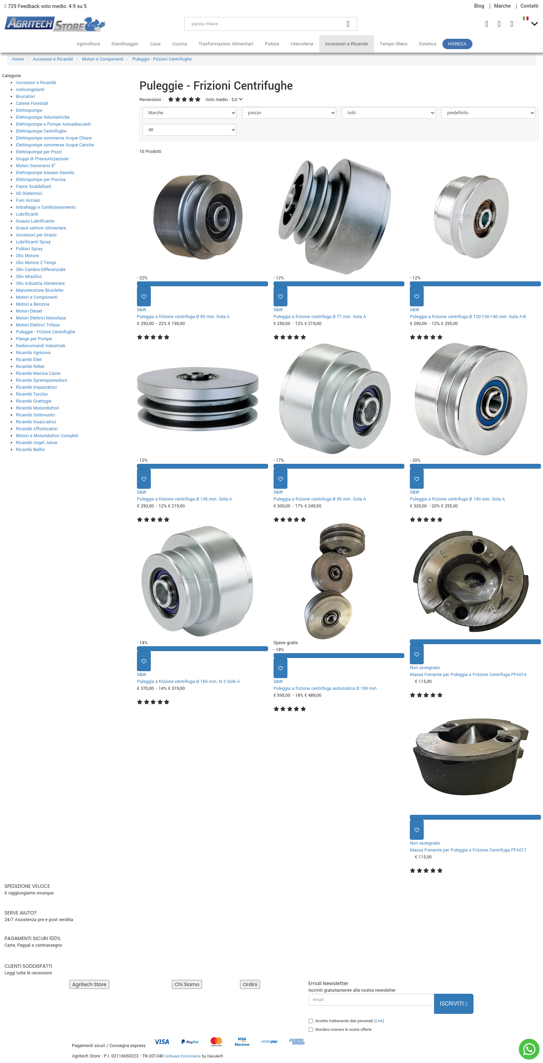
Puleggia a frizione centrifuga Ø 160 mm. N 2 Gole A (188, 681)
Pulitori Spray (29, 249)
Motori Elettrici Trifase (38, 325)
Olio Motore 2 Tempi (36, 263)
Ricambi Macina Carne (38, 373)
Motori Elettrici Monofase (41, 318)
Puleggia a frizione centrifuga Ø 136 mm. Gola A (184, 499)
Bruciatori (25, 96)
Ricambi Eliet (29, 360)
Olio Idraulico (29, 276)
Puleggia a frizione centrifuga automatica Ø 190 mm (325, 688)
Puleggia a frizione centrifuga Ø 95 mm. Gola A (320, 499)
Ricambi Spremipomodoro (41, 380)
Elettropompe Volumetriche (43, 117)
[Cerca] (348, 24)
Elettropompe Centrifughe (41, 131)
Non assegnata (425, 668)
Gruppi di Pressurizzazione (42, 159)
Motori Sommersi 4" (36, 166)
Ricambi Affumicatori (37, 429)
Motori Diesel (29, 311)
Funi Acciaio (28, 200)
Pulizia (272, 43)
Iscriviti (454, 1004)
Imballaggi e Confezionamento (46, 207)
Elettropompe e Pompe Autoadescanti (53, 124)
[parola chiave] (262, 24)
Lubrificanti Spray (33, 242)
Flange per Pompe (34, 339)
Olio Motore (27, 256)
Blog (479, 6)
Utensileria (302, 43)
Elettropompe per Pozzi (39, 152)
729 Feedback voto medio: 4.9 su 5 (45, 6)
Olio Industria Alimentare (40, 283)
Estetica (427, 43)
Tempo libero (393, 43)
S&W (141, 310)
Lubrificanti (27, 214)
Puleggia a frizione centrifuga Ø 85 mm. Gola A (183, 317)
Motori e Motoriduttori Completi (47, 436)
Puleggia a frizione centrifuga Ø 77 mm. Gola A (320, 317)
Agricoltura (88, 43)
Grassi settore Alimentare (41, 228)
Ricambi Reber (30, 366)
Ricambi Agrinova (33, 353)
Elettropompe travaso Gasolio (45, 173)
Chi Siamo (187, 984)
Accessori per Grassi (36, 235)
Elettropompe (29, 110)
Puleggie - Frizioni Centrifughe (45, 332)
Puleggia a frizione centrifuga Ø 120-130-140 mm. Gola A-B (468, 317)
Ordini (250, 984)
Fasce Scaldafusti (33, 186)
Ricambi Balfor (30, 450)
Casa (155, 43)
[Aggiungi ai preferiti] (144, 296)
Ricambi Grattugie (34, 401)
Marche (502, 6)
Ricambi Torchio (32, 394)
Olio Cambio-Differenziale (41, 270)
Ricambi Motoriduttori (37, 408)
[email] (371, 1000)
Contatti (530, 6)
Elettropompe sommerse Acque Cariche (55, 145)
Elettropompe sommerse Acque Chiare (54, 138)
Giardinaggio (125, 43)
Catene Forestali (32, 103)
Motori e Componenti (36, 297)
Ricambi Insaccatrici (36, 422)
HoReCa (457, 43)
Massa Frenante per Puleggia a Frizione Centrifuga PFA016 (468, 675)
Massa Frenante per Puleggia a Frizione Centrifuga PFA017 (468, 850)
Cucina (179, 43)
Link (379, 1021)
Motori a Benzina (32, 304)
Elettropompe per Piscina (40, 180)
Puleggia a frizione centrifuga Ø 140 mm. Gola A (457, 499)
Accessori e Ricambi (346, 43)
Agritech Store (89, 984)
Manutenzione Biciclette (40, 290)
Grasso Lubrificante (35, 221)
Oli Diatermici (29, 193)
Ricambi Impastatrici (36, 387)
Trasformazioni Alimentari (226, 43)
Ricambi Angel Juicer (37, 443)
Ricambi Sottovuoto (35, 415)
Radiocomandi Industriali (40, 346)
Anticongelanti (30, 90)
